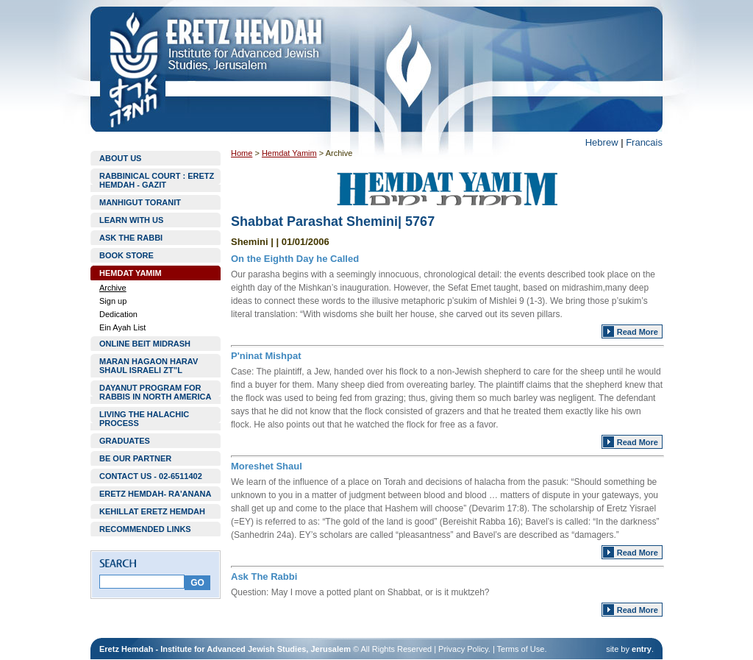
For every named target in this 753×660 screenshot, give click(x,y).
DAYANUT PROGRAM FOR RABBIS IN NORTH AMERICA (155, 392)
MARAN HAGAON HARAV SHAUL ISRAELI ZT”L (148, 366)
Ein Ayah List (122, 327)
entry (642, 649)
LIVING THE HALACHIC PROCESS (144, 418)
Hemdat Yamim (289, 153)
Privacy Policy (463, 649)
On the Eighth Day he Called (295, 258)
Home (241, 153)
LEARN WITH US (131, 220)
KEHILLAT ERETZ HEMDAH (152, 511)
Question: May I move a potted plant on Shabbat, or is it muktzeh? (360, 592)
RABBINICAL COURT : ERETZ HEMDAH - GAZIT (156, 180)
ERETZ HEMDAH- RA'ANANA (155, 493)
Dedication (118, 314)
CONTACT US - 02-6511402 (150, 476)
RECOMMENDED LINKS (145, 529)
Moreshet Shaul (266, 466)
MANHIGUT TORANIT (140, 202)
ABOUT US (120, 158)
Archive (112, 287)
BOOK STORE (126, 255)
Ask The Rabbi (264, 576)
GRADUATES (124, 440)
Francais (644, 142)
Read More (637, 331)
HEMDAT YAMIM (130, 273)
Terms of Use (521, 649)
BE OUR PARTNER (135, 458)
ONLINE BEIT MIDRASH (144, 343)
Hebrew (601, 142)
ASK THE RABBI (131, 237)
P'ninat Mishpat (266, 355)
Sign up (112, 301)
